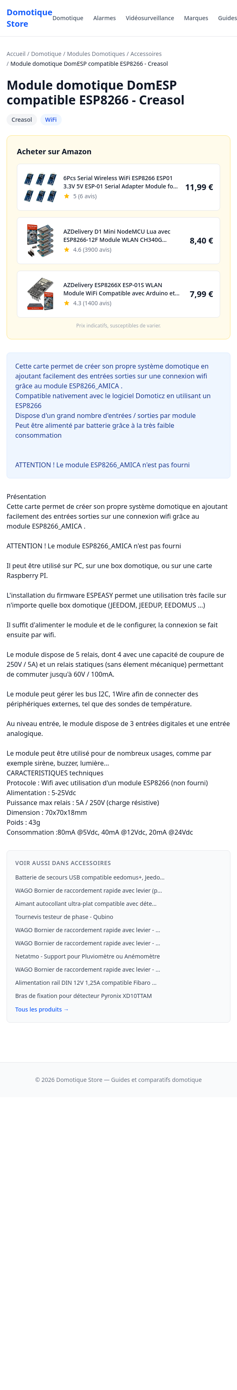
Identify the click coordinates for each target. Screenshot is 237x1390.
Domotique (67, 18)
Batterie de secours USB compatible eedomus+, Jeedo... (90, 877)
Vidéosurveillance (150, 18)
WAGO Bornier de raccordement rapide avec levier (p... (88, 890)
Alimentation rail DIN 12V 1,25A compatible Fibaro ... (85, 982)
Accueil (16, 54)
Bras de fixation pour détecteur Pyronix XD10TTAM (83, 996)
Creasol (22, 119)
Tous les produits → (42, 1009)
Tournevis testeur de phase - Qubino (64, 917)
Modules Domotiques (96, 54)
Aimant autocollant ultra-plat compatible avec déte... (86, 903)
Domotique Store (29, 18)
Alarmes (104, 18)
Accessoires (146, 54)
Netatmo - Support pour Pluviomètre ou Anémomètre (87, 956)
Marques (196, 18)
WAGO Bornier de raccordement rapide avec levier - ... (87, 930)
